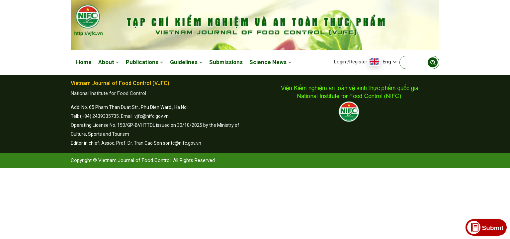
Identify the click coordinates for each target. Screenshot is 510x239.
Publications (144, 62)
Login (340, 62)
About (108, 62)
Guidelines (186, 62)
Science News (270, 62)
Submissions (226, 62)
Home (84, 62)
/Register (357, 62)
